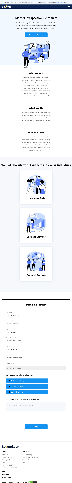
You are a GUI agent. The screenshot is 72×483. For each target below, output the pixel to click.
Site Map (5, 474)
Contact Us (6, 462)
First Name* (9, 312)
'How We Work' (60, 2)
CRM (23, 462)
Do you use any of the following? (19, 375)
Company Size (10, 363)
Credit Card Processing (30, 457)
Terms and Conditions (9, 468)
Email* (8, 329)
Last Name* (9, 321)
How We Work (7, 465)
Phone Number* (11, 338)
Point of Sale (26, 460)
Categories (26, 452)
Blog (3, 471)
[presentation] (20, 416)
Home (4, 452)
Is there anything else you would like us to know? (23, 399)
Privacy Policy (7, 460)
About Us (5, 455)
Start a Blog (6, 477)
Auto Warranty (27, 455)
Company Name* (11, 355)
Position (8, 346)
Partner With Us (7, 457)
